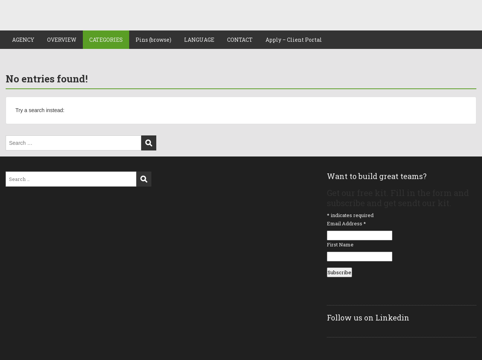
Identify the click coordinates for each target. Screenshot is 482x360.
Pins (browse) (153, 39)
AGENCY (23, 39)
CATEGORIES (106, 39)
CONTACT (240, 39)
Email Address (346, 223)
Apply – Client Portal (293, 39)
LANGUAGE (199, 39)
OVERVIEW (61, 39)
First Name (340, 244)
